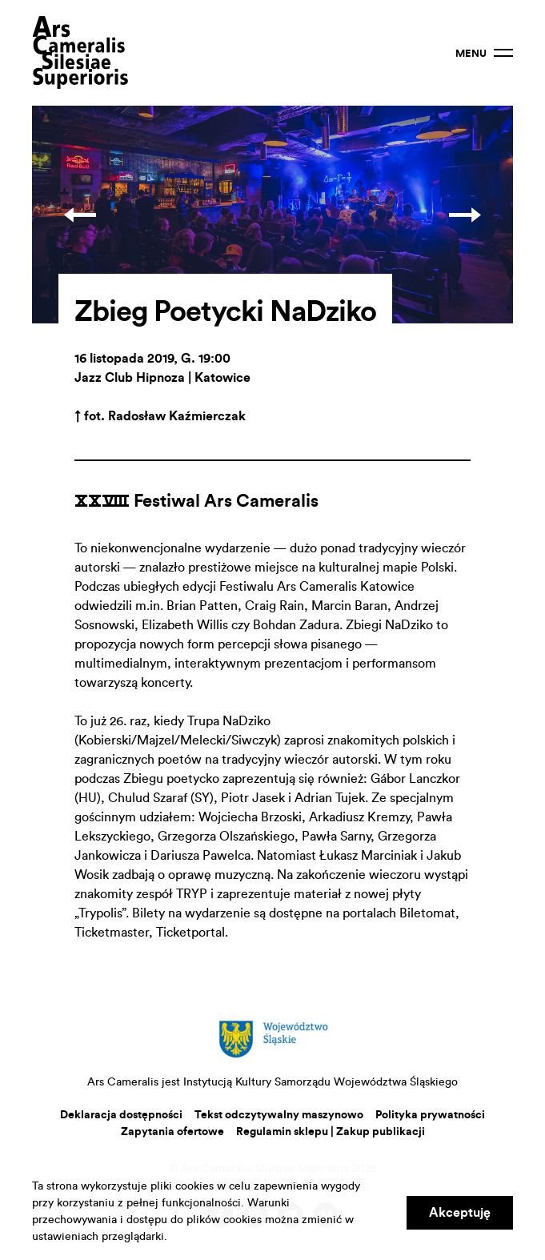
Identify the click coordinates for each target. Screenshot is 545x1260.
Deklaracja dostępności (121, 1115)
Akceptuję (460, 1212)
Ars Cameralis (80, 53)
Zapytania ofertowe (172, 1132)
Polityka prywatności (430, 1115)
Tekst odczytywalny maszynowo (278, 1115)
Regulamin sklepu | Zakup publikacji (330, 1132)
